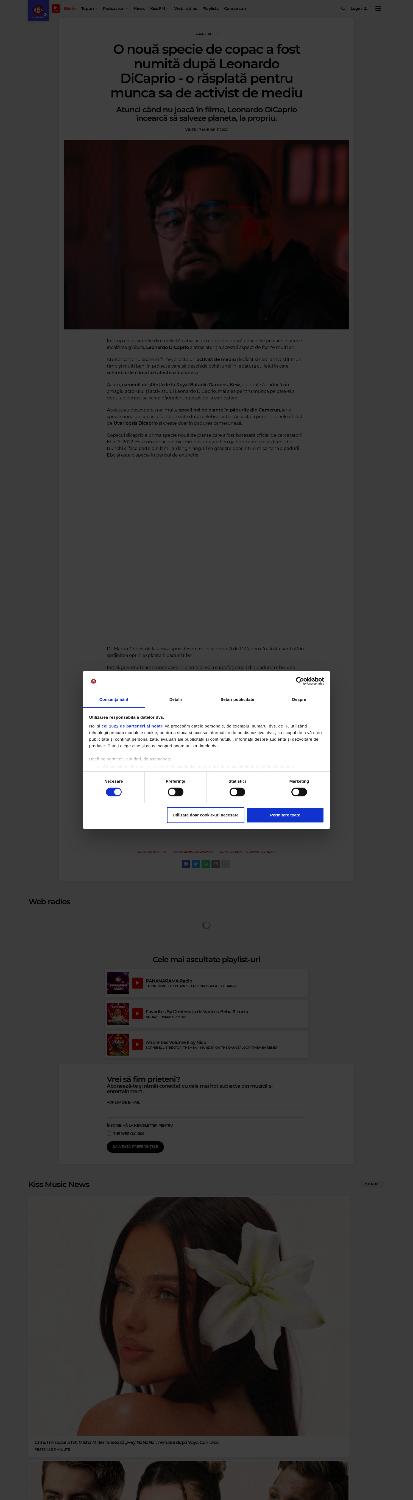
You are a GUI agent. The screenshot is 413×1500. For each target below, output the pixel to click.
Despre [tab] (299, 699)
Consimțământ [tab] (113, 699)
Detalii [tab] (175, 699)
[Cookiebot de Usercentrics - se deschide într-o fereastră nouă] (300, 681)
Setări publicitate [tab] (237, 699)
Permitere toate (285, 815)
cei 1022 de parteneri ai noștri (133, 726)
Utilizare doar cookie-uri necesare (206, 815)
